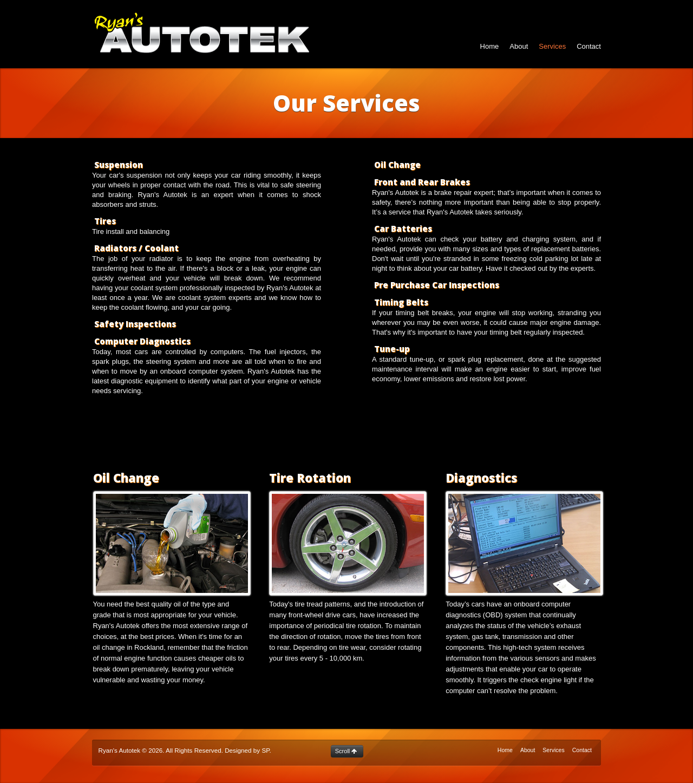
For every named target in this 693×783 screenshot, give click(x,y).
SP (265, 750)
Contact (589, 46)
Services (552, 46)
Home (489, 46)
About (518, 46)
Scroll (346, 751)
